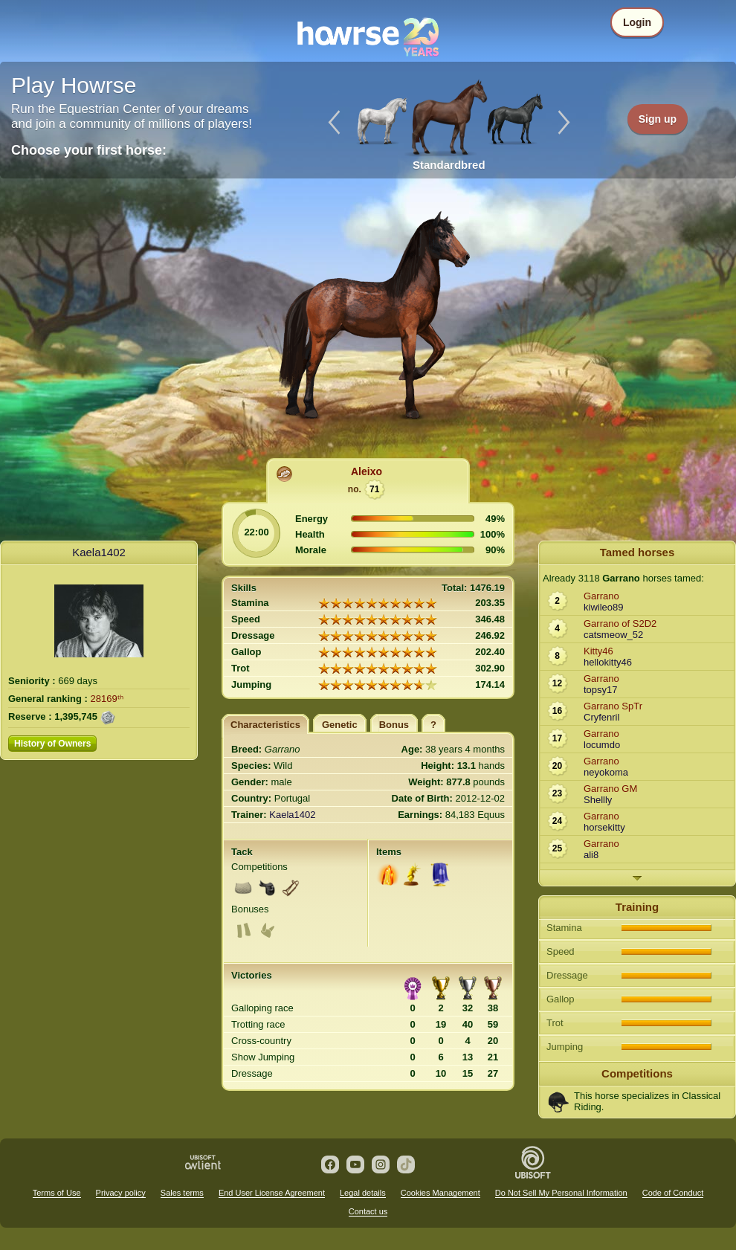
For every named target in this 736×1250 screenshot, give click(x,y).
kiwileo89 (603, 607)
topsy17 (601, 689)
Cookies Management (440, 1192)
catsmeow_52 (613, 634)
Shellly (598, 799)
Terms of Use (57, 1192)
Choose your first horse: (89, 150)
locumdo (602, 744)
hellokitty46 (608, 662)
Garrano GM (610, 788)
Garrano (601, 596)
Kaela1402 (99, 552)
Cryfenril (601, 717)
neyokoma (606, 772)
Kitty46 (598, 651)
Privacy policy (121, 1192)
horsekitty (604, 827)
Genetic (340, 724)
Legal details (363, 1192)
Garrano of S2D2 (620, 623)
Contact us (368, 1211)
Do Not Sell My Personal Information (561, 1192)
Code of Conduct (673, 1192)
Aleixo (366, 471)
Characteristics (265, 724)
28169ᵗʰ (107, 698)
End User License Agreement (272, 1192)
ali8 (591, 854)
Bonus (394, 724)
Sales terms (182, 1192)
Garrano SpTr (613, 706)
